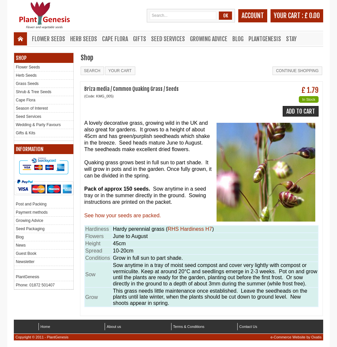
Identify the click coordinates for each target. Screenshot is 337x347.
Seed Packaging (30, 229)
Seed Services (168, 38)
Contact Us (248, 327)
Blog (238, 38)
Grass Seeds (27, 83)
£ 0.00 (312, 16)
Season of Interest (32, 108)
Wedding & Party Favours (38, 124)
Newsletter (25, 261)
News (21, 245)
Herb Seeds (83, 38)
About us (114, 327)
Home (45, 327)
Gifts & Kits (25, 133)
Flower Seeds (48, 38)
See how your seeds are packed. (122, 215)
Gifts (139, 38)
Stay (291, 38)
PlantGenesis (264, 38)
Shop (21, 58)
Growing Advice (208, 38)
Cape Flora (115, 38)
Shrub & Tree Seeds (33, 92)
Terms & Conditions (188, 327)
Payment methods (32, 212)
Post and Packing (31, 204)
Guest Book (26, 253)
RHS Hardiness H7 (190, 229)
